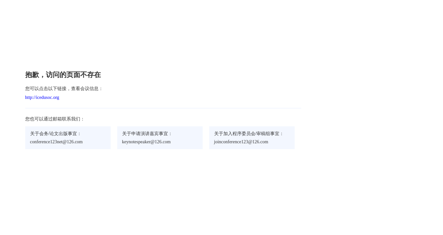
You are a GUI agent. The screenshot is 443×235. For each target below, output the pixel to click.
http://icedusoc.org (42, 97)
